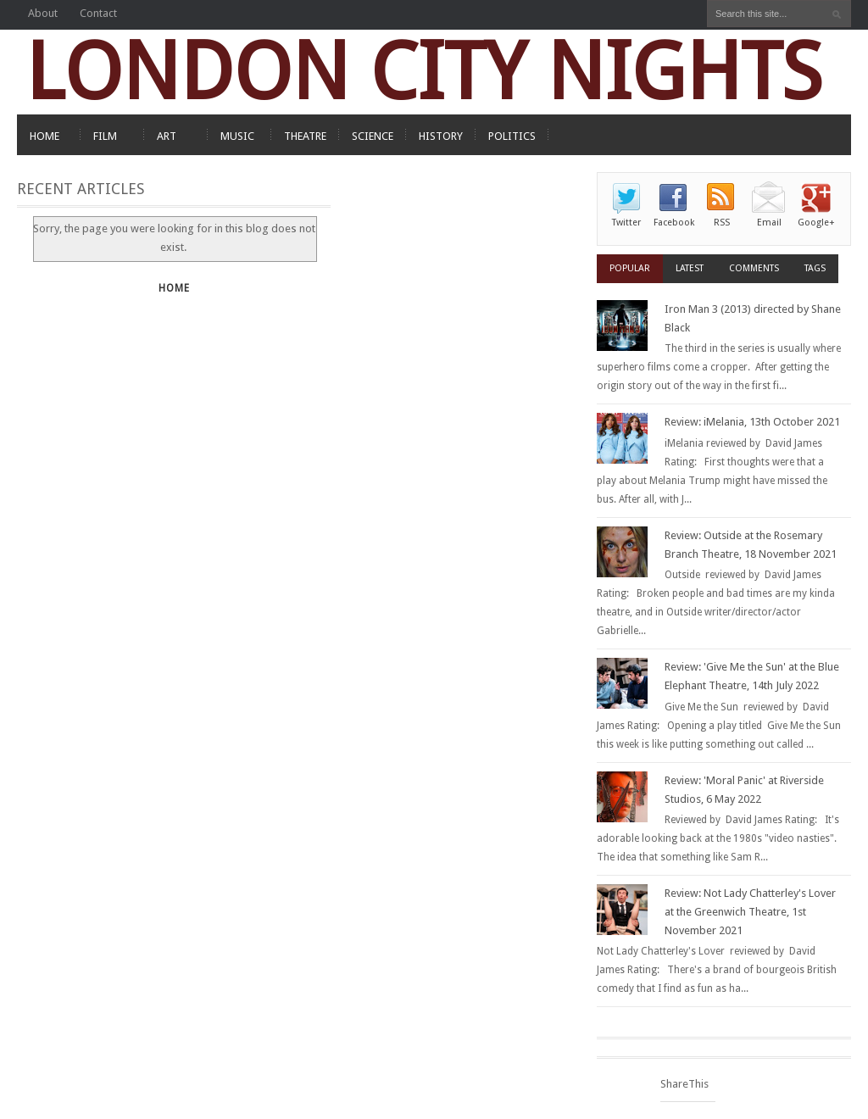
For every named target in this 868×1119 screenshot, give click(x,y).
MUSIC (237, 136)
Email (769, 222)
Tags (815, 268)
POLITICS (512, 136)
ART (166, 136)
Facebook (674, 222)
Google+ (816, 222)
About (43, 13)
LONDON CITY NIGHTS (423, 71)
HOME (44, 136)
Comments (754, 268)
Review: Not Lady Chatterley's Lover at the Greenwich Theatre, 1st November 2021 (750, 912)
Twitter (626, 222)
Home (174, 288)
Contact (98, 13)
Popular (629, 268)
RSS (722, 222)
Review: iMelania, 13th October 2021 (752, 421)
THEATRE (305, 136)
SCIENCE (372, 136)
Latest (690, 268)
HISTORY (441, 136)
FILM (105, 136)
